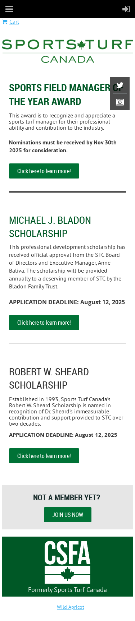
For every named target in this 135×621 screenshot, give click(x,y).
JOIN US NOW (67, 515)
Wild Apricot (70, 607)
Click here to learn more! (44, 171)
